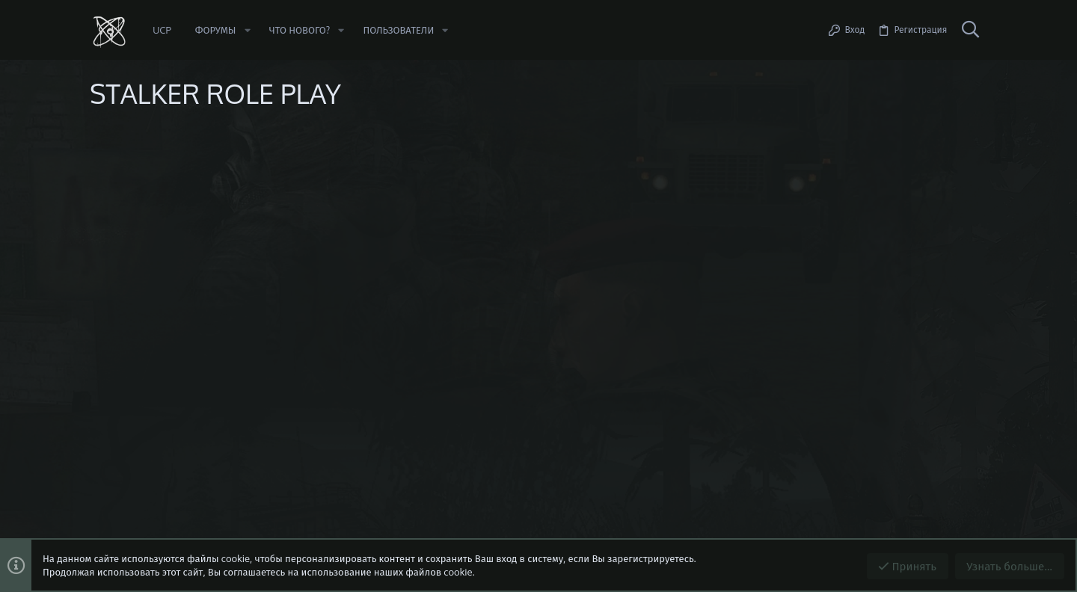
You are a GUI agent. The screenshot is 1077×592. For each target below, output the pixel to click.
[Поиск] (970, 30)
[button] (247, 30)
